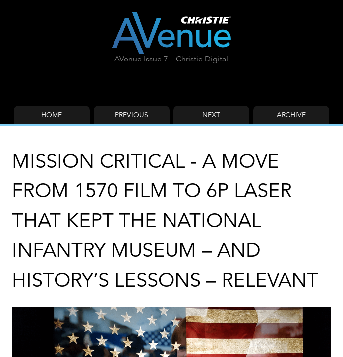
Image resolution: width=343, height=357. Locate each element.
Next (211, 114)
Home (51, 114)
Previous (131, 114)
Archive (291, 114)
